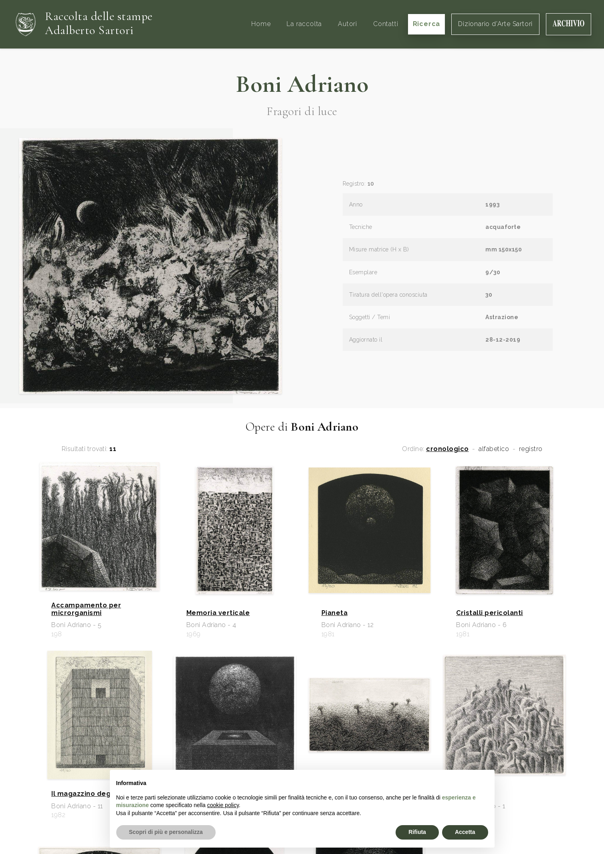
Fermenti (472, 793)
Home (261, 24)
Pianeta (334, 613)
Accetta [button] (465, 832)
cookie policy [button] (223, 805)
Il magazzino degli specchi (97, 793)
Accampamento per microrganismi (86, 609)
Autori (347, 24)
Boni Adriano (302, 84)
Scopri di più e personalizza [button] (166, 832)
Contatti (385, 24)
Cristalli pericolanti (489, 613)
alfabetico (494, 449)
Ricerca (426, 24)
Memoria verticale (218, 613)
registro (531, 449)
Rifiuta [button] (417, 832)
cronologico (447, 449)
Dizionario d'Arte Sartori (495, 24)
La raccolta (304, 24)
